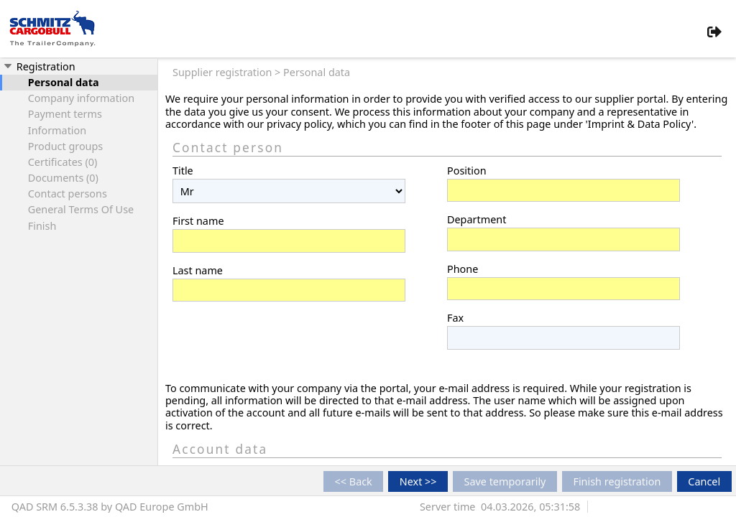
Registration (38, 66)
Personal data (63, 82)
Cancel (704, 481)
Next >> (418, 481)
